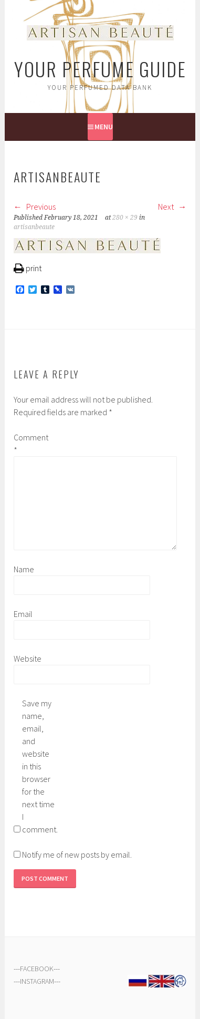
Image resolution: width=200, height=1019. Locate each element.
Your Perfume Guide (100, 69)
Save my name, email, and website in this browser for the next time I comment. (39, 766)
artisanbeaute (34, 227)
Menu (103, 126)
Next (172, 206)
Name (24, 569)
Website (27, 658)
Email (23, 614)
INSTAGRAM (37, 981)
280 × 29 (125, 217)
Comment (30, 443)
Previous (35, 206)
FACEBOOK (37, 968)
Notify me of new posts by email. (77, 854)
